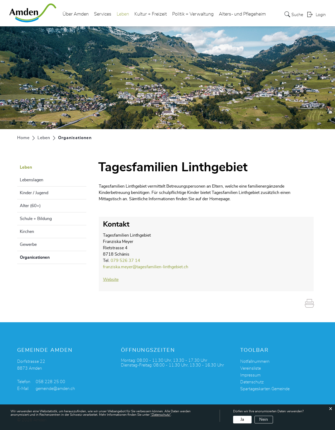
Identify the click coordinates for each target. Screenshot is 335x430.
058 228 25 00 (50, 382)
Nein (263, 419)
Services (102, 14)
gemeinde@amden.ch (55, 389)
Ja (242, 419)
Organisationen (48, 257)
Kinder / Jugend (34, 193)
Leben (123, 14)
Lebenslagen (31, 180)
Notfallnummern (255, 361)
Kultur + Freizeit (150, 14)
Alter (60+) (30, 206)
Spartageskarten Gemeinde (265, 389)
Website (113, 279)
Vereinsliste (250, 368)
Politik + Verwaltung (193, 14)
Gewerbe (28, 244)
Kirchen (27, 231)
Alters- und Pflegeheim (242, 14)
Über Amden (76, 14)
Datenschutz (252, 382)
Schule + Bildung (36, 219)
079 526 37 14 (125, 260)
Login (321, 15)
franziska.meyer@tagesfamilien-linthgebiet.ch (145, 267)
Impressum (250, 375)
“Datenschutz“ (160, 414)
